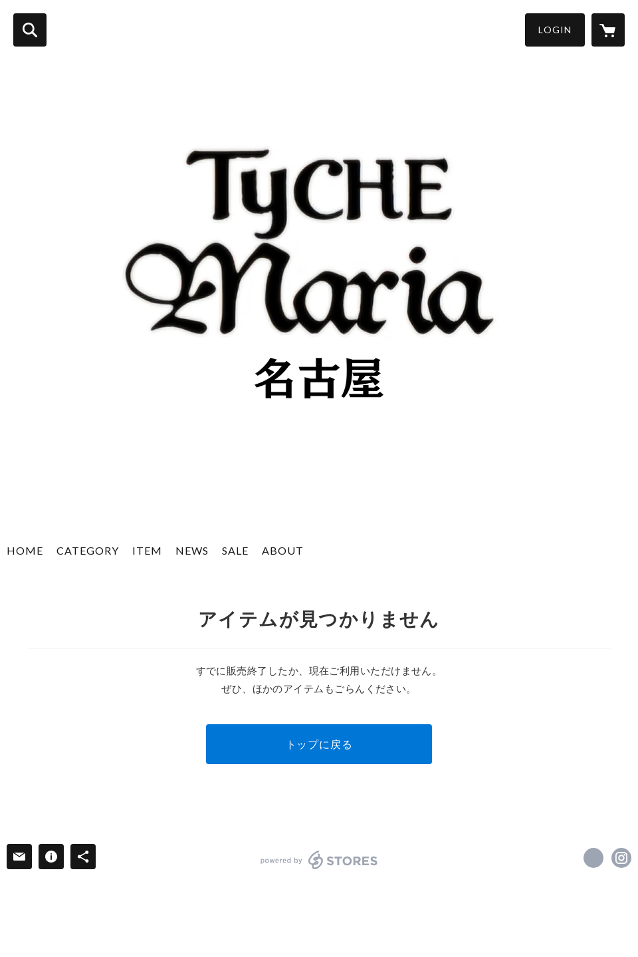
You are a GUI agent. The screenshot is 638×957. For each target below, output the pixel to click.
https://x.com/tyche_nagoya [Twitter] (593, 858)
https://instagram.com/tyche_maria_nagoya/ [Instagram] (621, 858)
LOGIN (555, 29)
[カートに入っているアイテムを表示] (608, 30)
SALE (235, 550)
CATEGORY (87, 550)
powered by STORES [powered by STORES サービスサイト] (319, 860)
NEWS (192, 550)
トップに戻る (319, 744)
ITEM (147, 550)
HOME (25, 550)
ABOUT (283, 550)
